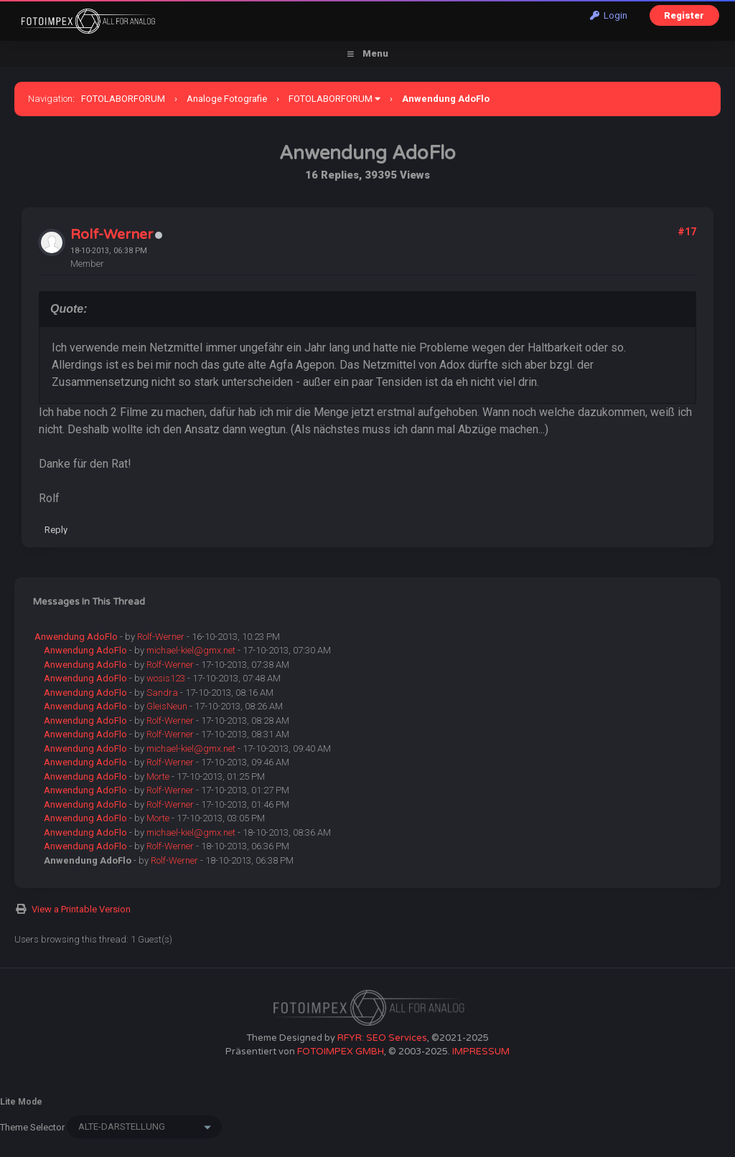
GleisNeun (166, 706)
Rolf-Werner (111, 234)
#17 (687, 231)
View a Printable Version (81, 909)
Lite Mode (21, 1102)
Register (684, 15)
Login (608, 15)
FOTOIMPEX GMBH (340, 1051)
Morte (157, 776)
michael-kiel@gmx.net (190, 650)
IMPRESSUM (481, 1051)
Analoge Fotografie (227, 98)
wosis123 (165, 678)
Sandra (162, 692)
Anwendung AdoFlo (76, 636)
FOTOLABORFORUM (123, 98)
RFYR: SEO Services (382, 1038)
